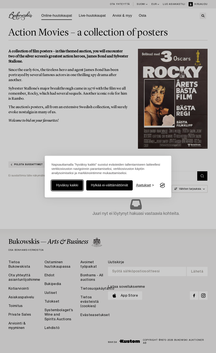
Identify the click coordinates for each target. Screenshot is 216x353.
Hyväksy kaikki (67, 185)
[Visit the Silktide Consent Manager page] (162, 185)
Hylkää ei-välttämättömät (109, 185)
